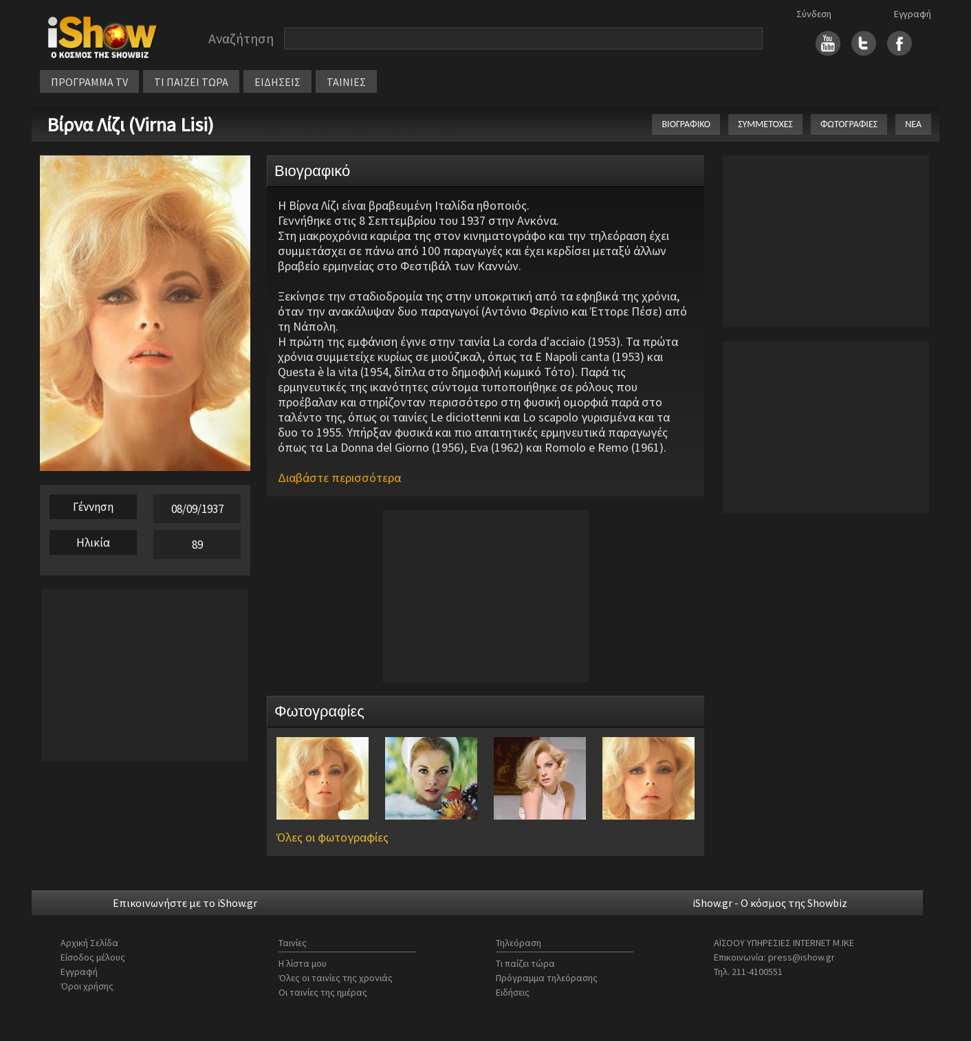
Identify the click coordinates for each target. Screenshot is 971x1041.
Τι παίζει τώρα (525, 963)
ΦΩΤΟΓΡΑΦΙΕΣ (848, 124)
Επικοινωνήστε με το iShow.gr (185, 903)
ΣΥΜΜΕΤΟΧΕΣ (765, 124)
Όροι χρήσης (87, 986)
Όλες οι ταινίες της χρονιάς (336, 978)
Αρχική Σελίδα (89, 942)
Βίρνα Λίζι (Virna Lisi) (130, 124)
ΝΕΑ (913, 124)
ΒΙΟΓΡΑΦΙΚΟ (686, 124)
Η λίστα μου (303, 963)
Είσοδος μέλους (93, 957)
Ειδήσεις (513, 992)
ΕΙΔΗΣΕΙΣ (277, 82)
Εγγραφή (912, 14)
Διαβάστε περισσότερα (339, 477)
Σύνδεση (813, 14)
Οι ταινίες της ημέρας (323, 992)
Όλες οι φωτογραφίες (332, 837)
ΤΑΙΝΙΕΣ (346, 82)
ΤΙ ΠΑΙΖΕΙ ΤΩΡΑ (191, 82)
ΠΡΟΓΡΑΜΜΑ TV (89, 82)
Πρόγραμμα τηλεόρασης (547, 978)
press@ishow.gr (801, 957)
